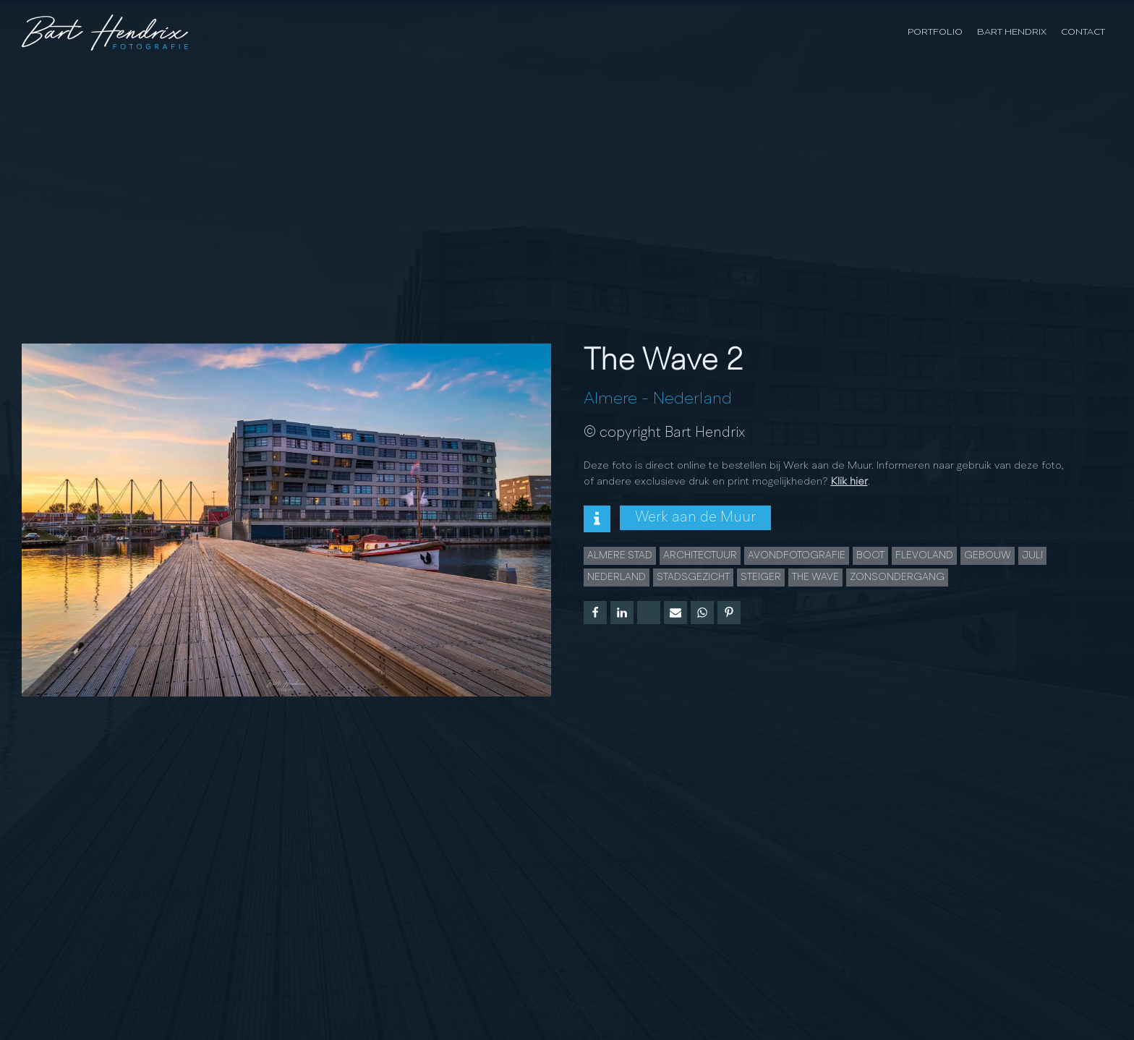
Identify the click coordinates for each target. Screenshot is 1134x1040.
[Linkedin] (622, 612)
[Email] (675, 612)
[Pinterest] (729, 612)
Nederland (692, 399)
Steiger (761, 577)
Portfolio (935, 32)
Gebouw (987, 555)
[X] (648, 612)
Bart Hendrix (1011, 32)
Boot (870, 555)
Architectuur (700, 555)
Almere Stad (619, 555)
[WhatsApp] (702, 612)
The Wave (815, 577)
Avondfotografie (796, 555)
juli (1032, 555)
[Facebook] (595, 612)
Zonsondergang (897, 577)
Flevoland (924, 555)
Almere (610, 399)
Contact (1083, 32)
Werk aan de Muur (695, 518)
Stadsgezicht (693, 577)
